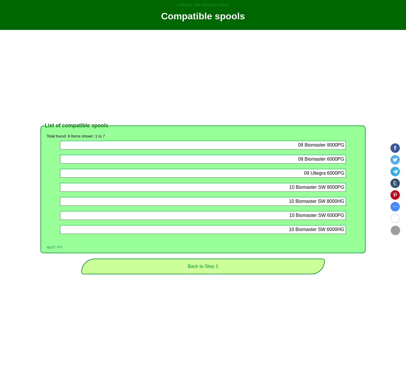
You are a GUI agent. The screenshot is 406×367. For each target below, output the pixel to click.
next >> (54, 246)
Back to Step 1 (203, 266)
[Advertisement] (203, 76)
